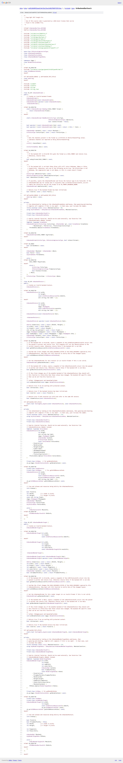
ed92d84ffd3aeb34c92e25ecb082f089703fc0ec (45, 8)
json (120, 760)
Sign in (119, 3)
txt (116, 760)
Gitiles (10, 760)
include (67, 8)
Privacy (15, 760)
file (54, 12)
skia (21, 8)
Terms (20, 760)
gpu (73, 8)
